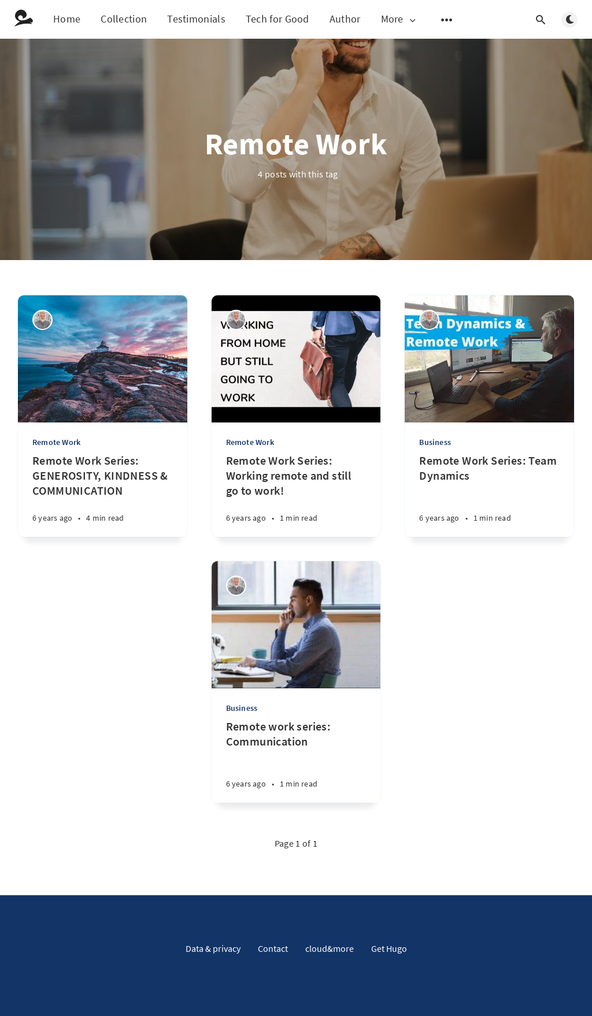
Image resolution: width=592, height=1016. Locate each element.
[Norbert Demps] (42, 320)
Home (66, 18)
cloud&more (329, 948)
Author (345, 18)
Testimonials (196, 18)
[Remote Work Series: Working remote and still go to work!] (296, 495)
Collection (124, 18)
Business (435, 442)
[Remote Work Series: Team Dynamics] (489, 495)
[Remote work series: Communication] (296, 761)
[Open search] (540, 19)
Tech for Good (277, 18)
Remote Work (56, 442)
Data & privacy (213, 948)
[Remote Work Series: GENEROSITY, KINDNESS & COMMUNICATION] (102, 495)
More (399, 19)
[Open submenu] (447, 19)
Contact (273, 948)
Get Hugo (389, 948)
